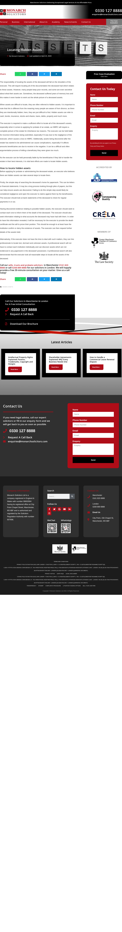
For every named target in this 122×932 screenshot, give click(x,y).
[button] (20, 74)
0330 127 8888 (108, 10)
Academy (56, 22)
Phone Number (96, 105)
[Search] (72, 496)
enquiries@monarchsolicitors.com (107, 14)
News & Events (70, 22)
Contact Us (86, 22)
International (29, 22)
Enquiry (93, 126)
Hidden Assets (7, 287)
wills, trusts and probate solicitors (26, 265)
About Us (43, 22)
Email (92, 116)
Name (92, 95)
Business (15, 22)
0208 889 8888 (19, 267)
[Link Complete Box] (20, 364)
